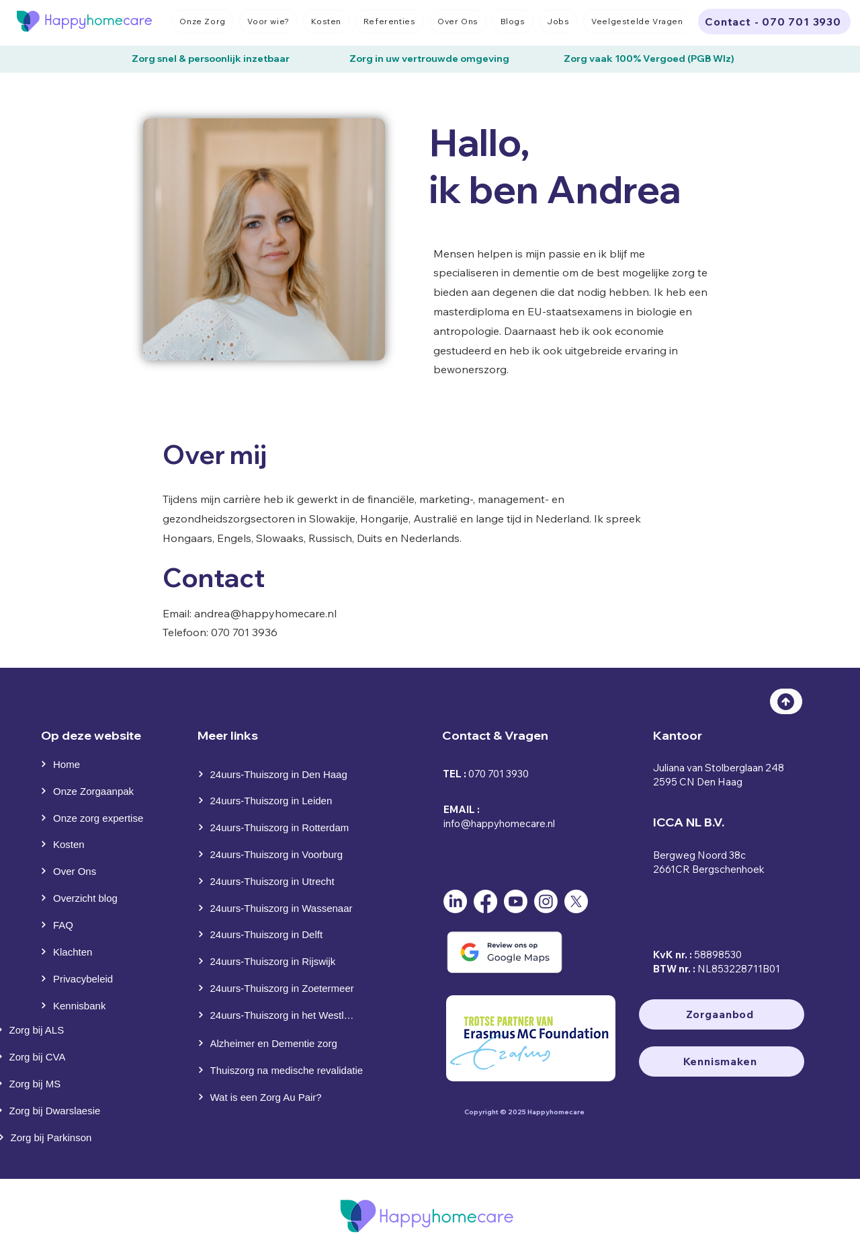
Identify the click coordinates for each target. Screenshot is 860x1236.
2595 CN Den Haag (697, 781)
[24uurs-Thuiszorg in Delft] (280, 934)
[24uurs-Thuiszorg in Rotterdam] (280, 827)
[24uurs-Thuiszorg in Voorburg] (278, 854)
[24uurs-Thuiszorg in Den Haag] (280, 774)
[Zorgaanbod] (721, 1014)
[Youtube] (515, 901)
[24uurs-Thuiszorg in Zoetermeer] (278, 987)
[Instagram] (546, 901)
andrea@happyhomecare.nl (265, 613)
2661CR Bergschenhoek (709, 869)
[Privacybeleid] (86, 978)
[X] (576, 901)
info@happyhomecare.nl (499, 823)
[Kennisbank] (86, 1005)
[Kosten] (69, 844)
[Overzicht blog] (86, 897)
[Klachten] (69, 951)
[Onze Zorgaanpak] (91, 790)
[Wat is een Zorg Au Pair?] (284, 1096)
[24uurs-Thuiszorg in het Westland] (278, 1014)
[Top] (786, 701)
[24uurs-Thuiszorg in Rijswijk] (280, 961)
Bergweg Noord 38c (699, 855)
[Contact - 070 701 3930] (774, 21)
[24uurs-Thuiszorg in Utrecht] (278, 880)
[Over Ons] (69, 870)
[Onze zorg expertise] (97, 817)
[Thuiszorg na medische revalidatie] (284, 1069)
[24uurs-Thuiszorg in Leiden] (280, 800)
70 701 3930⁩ (501, 773)
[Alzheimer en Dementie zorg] (280, 1043)
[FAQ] (69, 924)
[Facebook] (485, 901)
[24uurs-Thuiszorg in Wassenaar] (280, 907)
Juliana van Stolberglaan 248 (718, 767)
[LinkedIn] (455, 901)
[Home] (67, 763)
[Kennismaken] (721, 1061)
